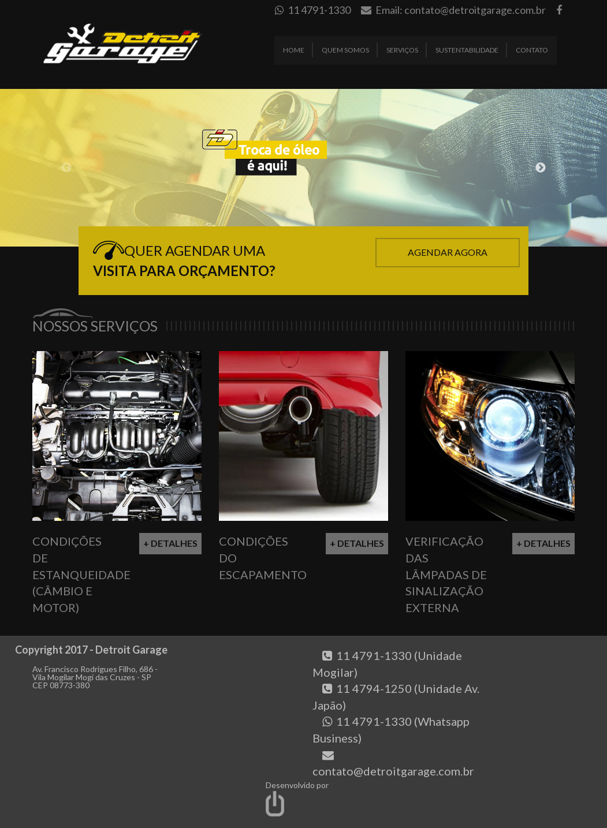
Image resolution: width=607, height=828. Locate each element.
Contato (532, 50)
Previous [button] (66, 168)
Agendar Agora (447, 252)
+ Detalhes (170, 543)
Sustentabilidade (466, 50)
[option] (303, 168)
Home (293, 50)
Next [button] (540, 168)
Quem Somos (345, 50)
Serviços (402, 50)
